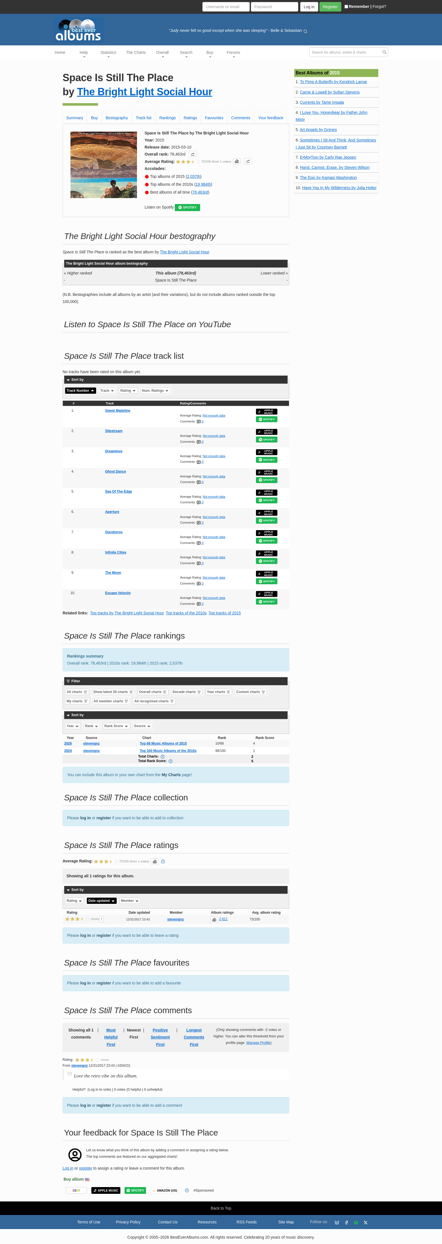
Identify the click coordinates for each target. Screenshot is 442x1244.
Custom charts (250, 692)
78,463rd (200, 192)
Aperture (112, 512)
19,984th (203, 184)
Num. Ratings (155, 391)
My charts (77, 701)
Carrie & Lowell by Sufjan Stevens (330, 92)
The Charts (136, 52)
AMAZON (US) (165, 1190)
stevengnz (91, 743)
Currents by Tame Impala (322, 102)
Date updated (101, 901)
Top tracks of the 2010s (186, 613)
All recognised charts (154, 701)
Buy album (74, 1179)
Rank (92, 726)
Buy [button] (209, 53)
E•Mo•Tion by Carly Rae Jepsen (328, 157)
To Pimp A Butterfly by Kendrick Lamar (333, 81)
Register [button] (330, 7)
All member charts (111, 701)
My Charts (171, 774)
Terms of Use (88, 1222)
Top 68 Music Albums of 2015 (163, 743)
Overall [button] (162, 53)
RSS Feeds (247, 1222)
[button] (193, 154)
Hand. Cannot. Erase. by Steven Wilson (335, 167)
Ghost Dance (115, 471)
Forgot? (379, 6)
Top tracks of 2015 (225, 613)
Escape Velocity (118, 593)
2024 (68, 751)
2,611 (223, 919)
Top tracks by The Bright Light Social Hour (127, 613)
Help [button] (84, 53)
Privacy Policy (128, 1222)
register (103, 818)
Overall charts (153, 692)
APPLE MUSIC (265, 412)
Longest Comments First (194, 1037)
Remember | (358, 6)
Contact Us (167, 1222)
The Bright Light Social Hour (144, 92)
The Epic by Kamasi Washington (328, 177)
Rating (128, 391)
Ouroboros (114, 532)
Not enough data (214, 415)
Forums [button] (233, 53)
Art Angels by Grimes (318, 129)
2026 (68, 743)
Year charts (219, 692)
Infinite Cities (115, 552)
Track (107, 391)
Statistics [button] (108, 53)
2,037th (193, 176)
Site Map (286, 1222)
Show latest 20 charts (113, 692)
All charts (77, 692)
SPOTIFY (187, 207)
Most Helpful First (111, 1037)
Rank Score (116, 726)
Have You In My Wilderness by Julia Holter (339, 187)
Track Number (81, 391)
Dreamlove (113, 451)
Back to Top (221, 1208)
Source (142, 726)
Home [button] (60, 52)
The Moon (113, 573)
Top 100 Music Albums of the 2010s (168, 751)
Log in (68, 1168)
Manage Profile (258, 1043)
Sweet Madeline (117, 411)
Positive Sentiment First (160, 1037)
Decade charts (187, 692)
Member (130, 901)
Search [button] (186, 53)
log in (85, 818)
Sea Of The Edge (118, 491)
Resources (207, 1222)
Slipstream (113, 431)
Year (73, 726)
